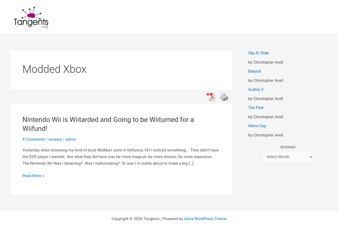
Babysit (254, 71)
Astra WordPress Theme (205, 218)
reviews (55, 139)
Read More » (33, 176)
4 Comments (33, 139)
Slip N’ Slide (258, 53)
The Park (256, 107)
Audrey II (256, 89)
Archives (287, 147)
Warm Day (257, 126)
